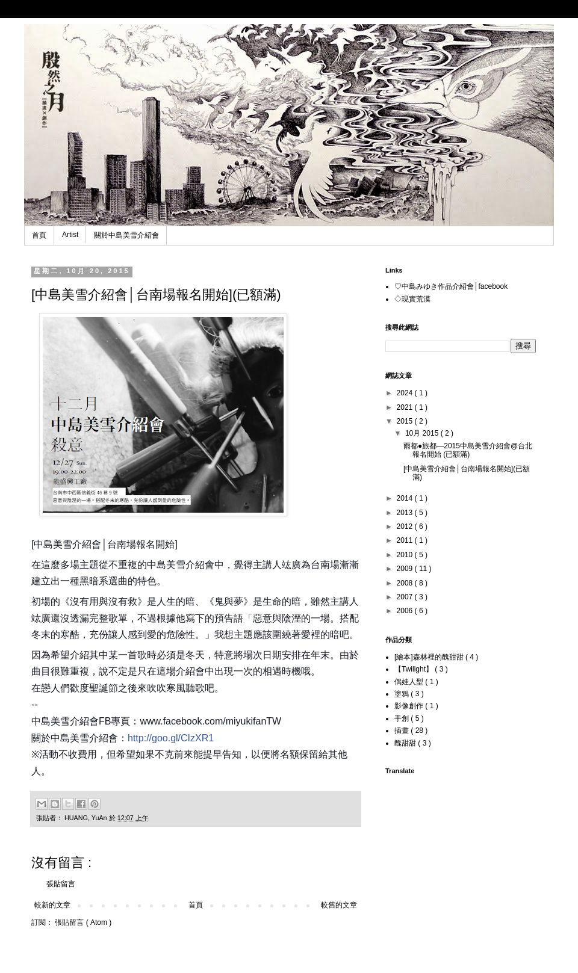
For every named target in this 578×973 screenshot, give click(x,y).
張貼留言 (60, 884)
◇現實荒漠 (412, 299)
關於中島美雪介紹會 (126, 235)
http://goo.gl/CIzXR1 (171, 738)
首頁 (39, 235)
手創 (402, 718)
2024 (406, 393)
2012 (406, 526)
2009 (406, 568)
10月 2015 (423, 433)
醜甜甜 (406, 743)
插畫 (402, 730)
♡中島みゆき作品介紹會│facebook (451, 286)
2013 (406, 512)
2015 (406, 421)
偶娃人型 (409, 682)
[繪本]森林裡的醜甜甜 (429, 657)
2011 (406, 540)
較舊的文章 (339, 905)
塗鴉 (402, 694)
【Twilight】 (414, 669)
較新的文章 (52, 905)
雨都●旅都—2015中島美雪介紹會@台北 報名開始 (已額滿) (467, 450)
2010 (406, 555)
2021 (406, 407)
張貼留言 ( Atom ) (83, 922)
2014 (406, 498)
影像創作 (409, 706)
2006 (406, 611)
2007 (406, 597)
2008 (406, 583)
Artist (70, 234)
